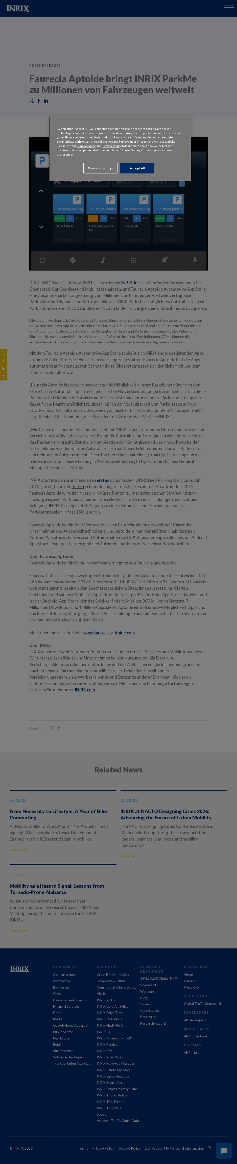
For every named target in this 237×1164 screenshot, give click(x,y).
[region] (120, 148)
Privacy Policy (112, 145)
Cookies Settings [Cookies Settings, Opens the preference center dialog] (100, 168)
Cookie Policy (86, 145)
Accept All (137, 168)
